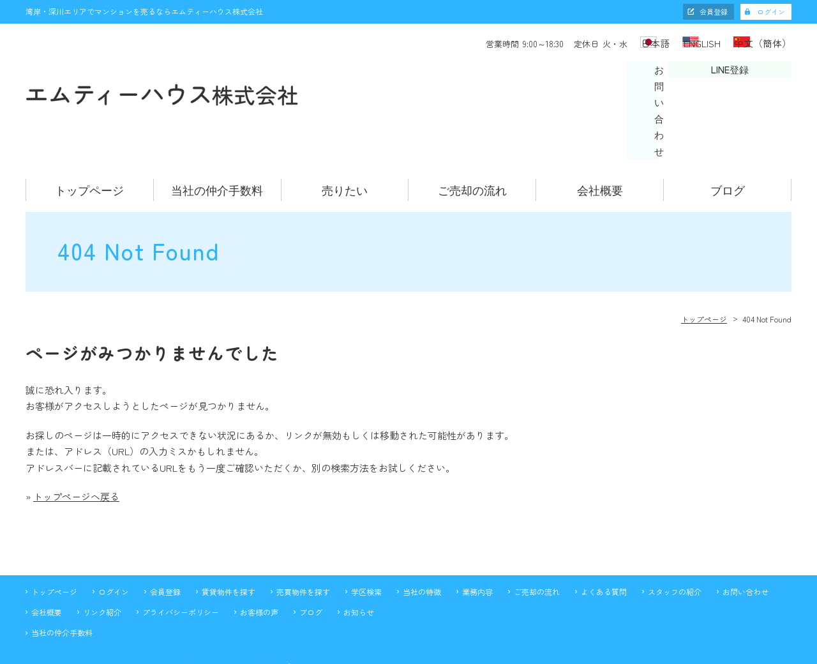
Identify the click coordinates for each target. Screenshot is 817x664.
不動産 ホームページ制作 (408, 653)
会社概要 (600, 125)
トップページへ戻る (76, 432)
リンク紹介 (102, 547)
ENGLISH (685, 42)
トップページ (89, 125)
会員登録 (714, 11)
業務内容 (477, 526)
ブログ (727, 125)
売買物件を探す (303, 526)
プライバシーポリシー (180, 547)
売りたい (345, 125)
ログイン (771, 11)
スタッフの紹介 (674, 526)
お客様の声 (259, 547)
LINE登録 (738, 78)
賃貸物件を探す (228, 526)
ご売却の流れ (472, 125)
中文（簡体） (764, 42)
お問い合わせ (604, 78)
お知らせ (358, 547)
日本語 (618, 42)
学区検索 (366, 526)
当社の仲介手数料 (217, 125)
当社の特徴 (422, 526)
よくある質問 (604, 526)
